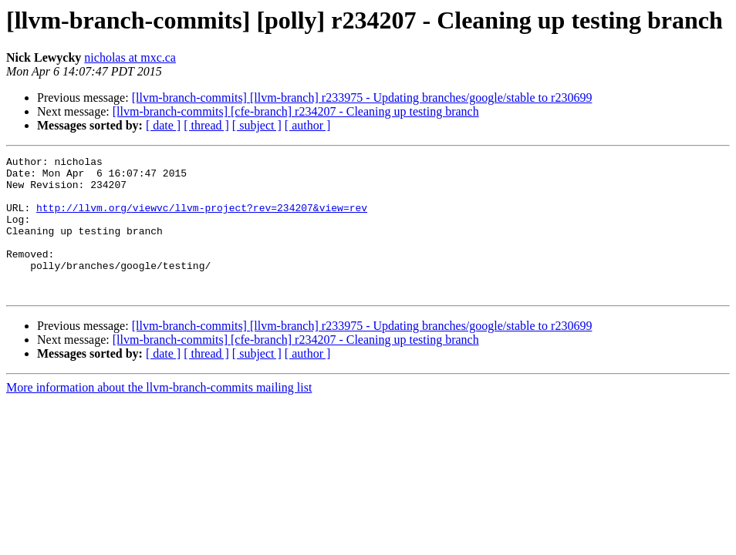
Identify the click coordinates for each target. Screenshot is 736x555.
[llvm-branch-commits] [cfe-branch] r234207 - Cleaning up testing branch (296, 111)
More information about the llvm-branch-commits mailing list (159, 415)
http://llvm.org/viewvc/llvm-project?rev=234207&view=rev (201, 219)
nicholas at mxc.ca (130, 57)
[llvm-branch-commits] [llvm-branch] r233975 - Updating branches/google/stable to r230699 (362, 97)
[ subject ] (257, 125)
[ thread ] (206, 125)
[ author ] (308, 125)
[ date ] (163, 125)
